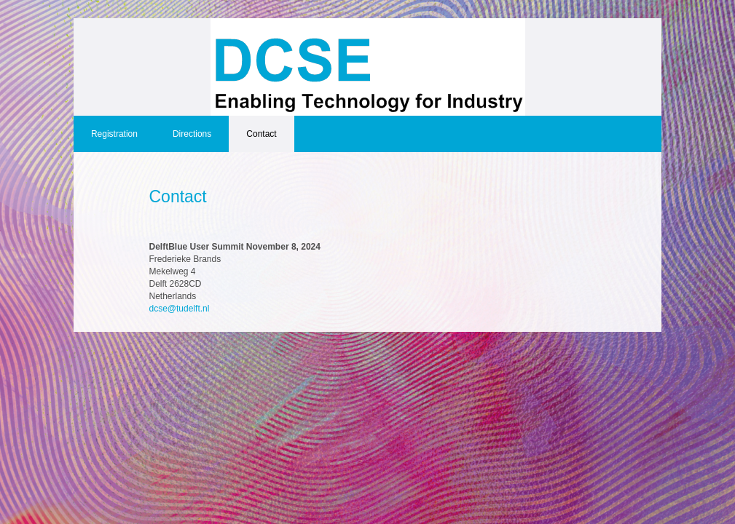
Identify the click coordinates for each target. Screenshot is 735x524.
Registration (114, 134)
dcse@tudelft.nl (179, 308)
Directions (192, 134)
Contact (261, 134)
